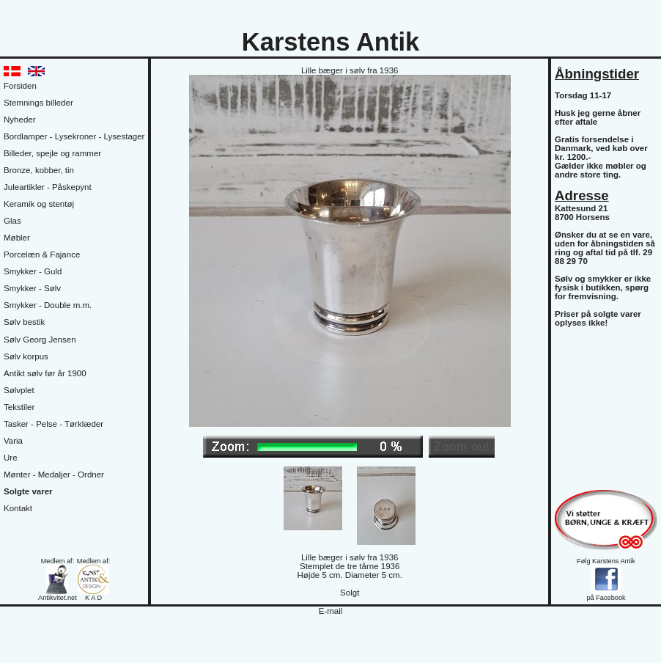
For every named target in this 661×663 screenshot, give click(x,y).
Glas (12, 220)
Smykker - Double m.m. (48, 305)
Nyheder (20, 119)
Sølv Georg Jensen (40, 339)
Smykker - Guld (33, 271)
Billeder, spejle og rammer (52, 153)
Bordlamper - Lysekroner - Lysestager (74, 136)
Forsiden (20, 85)
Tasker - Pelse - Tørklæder (53, 424)
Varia (13, 440)
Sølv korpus (26, 356)
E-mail (331, 611)
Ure (11, 457)
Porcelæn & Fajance (42, 254)
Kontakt (18, 508)
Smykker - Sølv (32, 288)
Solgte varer (28, 491)
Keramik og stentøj (39, 203)
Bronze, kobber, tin (39, 170)
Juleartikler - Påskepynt (48, 187)
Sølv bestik (24, 322)
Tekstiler (19, 407)
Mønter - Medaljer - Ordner (54, 474)
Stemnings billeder (38, 102)
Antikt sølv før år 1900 (45, 373)
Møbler (17, 237)
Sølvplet (19, 390)
